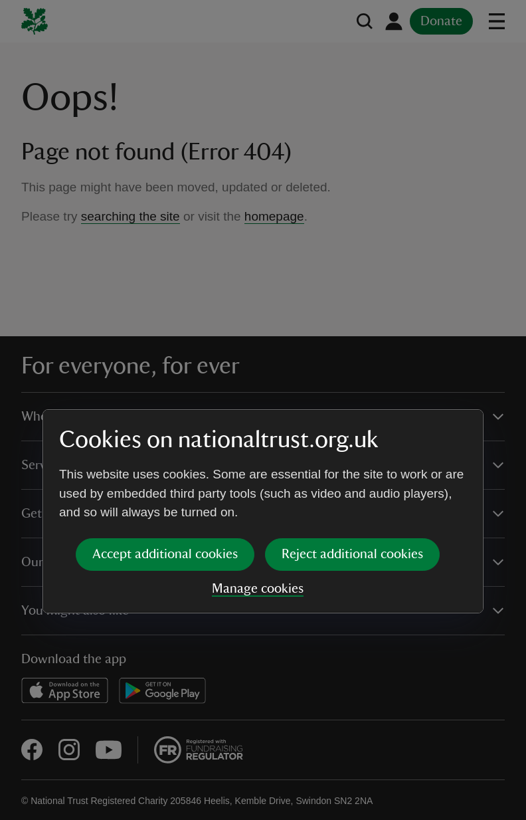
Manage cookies (258, 487)
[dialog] (263, 409)
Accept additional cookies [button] (165, 452)
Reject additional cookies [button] (352, 452)
